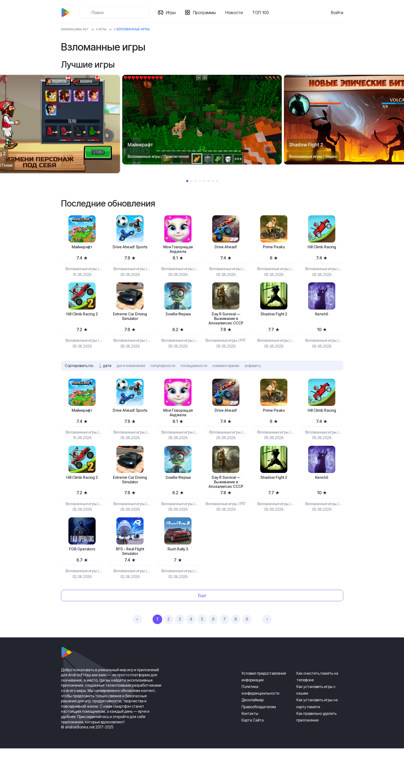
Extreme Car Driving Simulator (130, 320)
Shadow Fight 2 (274, 317)
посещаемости (194, 378)
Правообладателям (259, 733)
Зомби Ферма (178, 317)
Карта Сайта (253, 747)
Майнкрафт (82, 247)
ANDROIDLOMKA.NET (78, 29)
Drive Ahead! (226, 247)
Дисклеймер (253, 726)
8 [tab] (217, 181)
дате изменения (131, 378)
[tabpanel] (202, 119)
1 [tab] (187, 181)
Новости (236, 12)
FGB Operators (82, 574)
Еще (202, 622)
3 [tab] (196, 181)
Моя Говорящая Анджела (178, 250)
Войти (337, 12)
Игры (173, 12)
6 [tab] (208, 181)
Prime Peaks (273, 247)
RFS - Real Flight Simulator (130, 577)
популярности (162, 378)
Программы (206, 12)
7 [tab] (213, 181)
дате (107, 378)
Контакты (250, 740)
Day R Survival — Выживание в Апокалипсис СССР (226, 326)
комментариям (226, 378)
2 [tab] (191, 181)
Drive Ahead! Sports (130, 250)
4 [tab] (200, 181)
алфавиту (252, 378)
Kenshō (322, 317)
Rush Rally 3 (178, 574)
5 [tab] (204, 181)
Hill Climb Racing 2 (82, 317)
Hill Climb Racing (322, 247)
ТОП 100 (262, 12)
